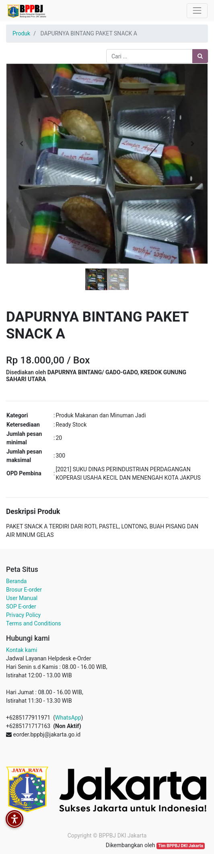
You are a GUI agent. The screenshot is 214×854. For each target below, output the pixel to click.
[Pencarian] (200, 56)
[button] (21, 143)
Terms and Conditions (33, 623)
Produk (21, 33)
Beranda (16, 581)
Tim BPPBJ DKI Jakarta (180, 845)
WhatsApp (68, 717)
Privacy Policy (23, 615)
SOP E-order (21, 606)
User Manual (21, 598)
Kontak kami (21, 650)
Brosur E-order (24, 589)
